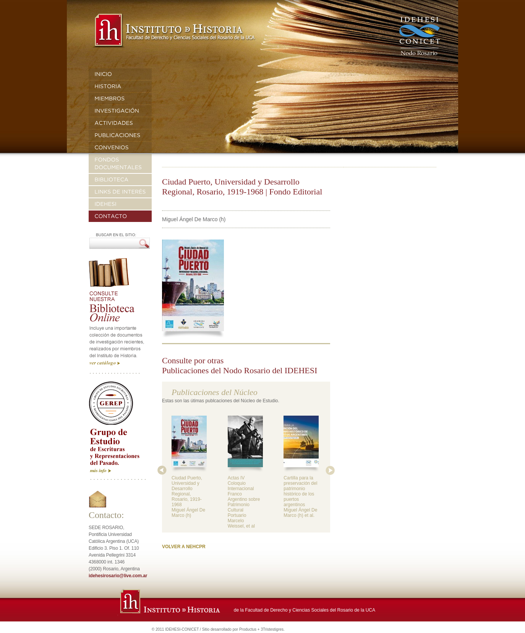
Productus (247, 629)
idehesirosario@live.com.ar (118, 575)
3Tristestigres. (272, 629)
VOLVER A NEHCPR (184, 546)
